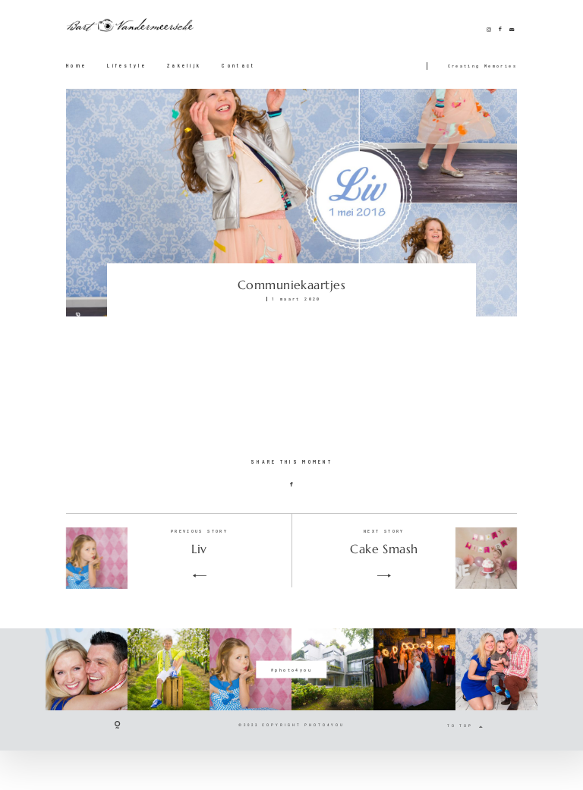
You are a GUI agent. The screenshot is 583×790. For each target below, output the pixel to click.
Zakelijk (184, 65)
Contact (238, 65)
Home (76, 65)
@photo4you (291, 669)
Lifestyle (127, 65)
